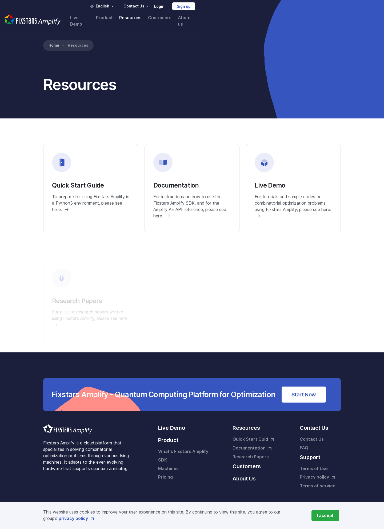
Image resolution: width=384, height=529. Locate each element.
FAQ (304, 442)
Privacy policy (318, 472)
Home (54, 40)
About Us (244, 473)
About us (328, 18)
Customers (300, 18)
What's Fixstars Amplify (183, 446)
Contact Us (278, 6)
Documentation (253, 443)
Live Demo (219, 18)
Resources (270, 18)
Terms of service (317, 480)
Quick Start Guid (254, 434)
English (244, 6)
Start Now (303, 389)
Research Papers (251, 451)
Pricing (165, 471)
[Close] (325, 515)
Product (244, 18)
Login (301, 6)
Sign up (326, 6)
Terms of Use (314, 463)
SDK (162, 454)
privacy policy (77, 518)
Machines (168, 463)
